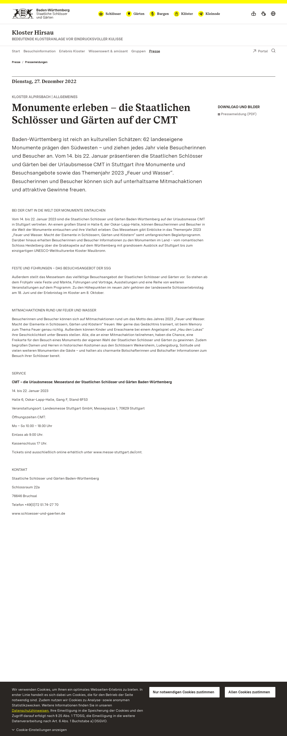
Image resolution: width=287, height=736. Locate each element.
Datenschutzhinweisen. (30, 710)
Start (16, 51)
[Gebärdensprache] (263, 14)
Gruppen (138, 51)
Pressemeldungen (36, 62)
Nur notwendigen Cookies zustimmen (183, 692)
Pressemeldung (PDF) (238, 114)
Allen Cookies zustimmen (249, 692)
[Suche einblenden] (273, 51)
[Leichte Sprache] (254, 14)
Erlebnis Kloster (72, 51)
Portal (260, 51)
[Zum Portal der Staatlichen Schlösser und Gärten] (41, 14)
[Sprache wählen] (273, 14)
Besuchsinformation (39, 51)
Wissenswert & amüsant (108, 51)
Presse (154, 51)
